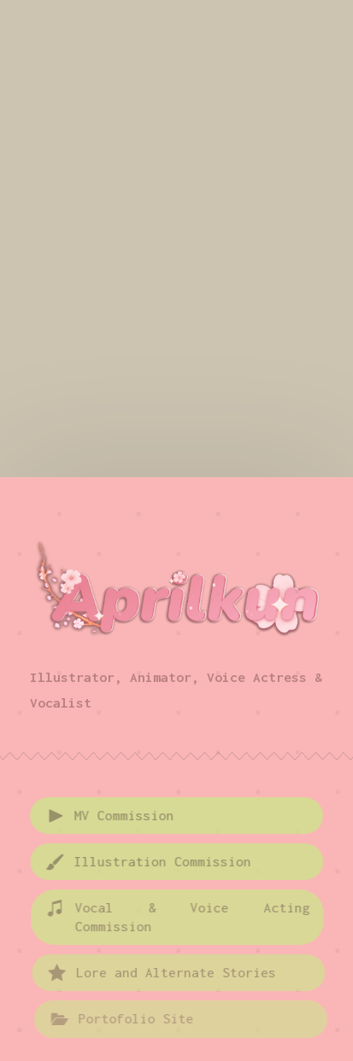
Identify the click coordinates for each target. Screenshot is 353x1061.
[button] (177, 815)
